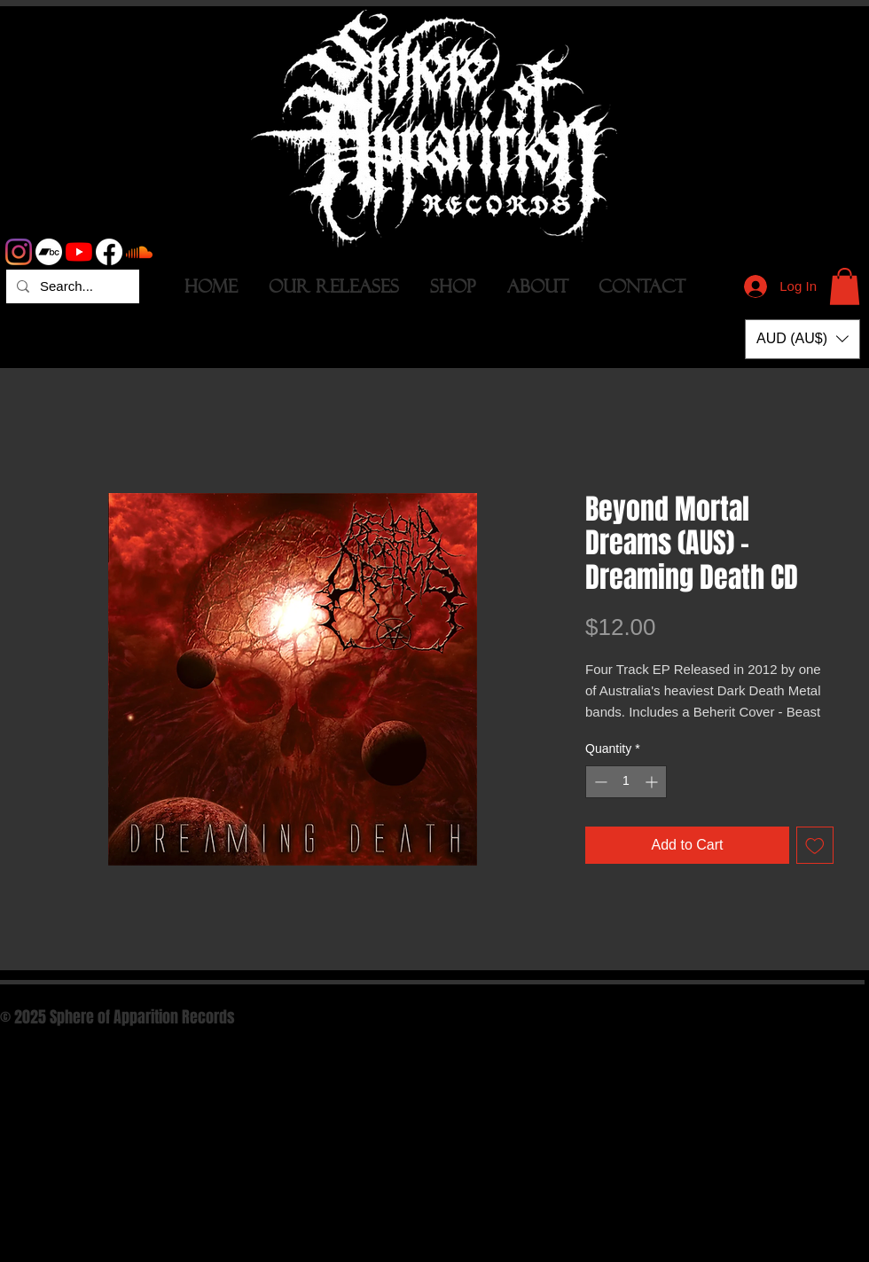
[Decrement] (599, 781)
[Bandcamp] (48, 252)
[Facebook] (109, 252)
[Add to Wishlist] (815, 845)
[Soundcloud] (139, 252)
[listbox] (802, 339)
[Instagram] (18, 252)
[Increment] (653, 781)
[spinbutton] (626, 781)
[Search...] (71, 286)
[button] (844, 286)
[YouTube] (79, 252)
